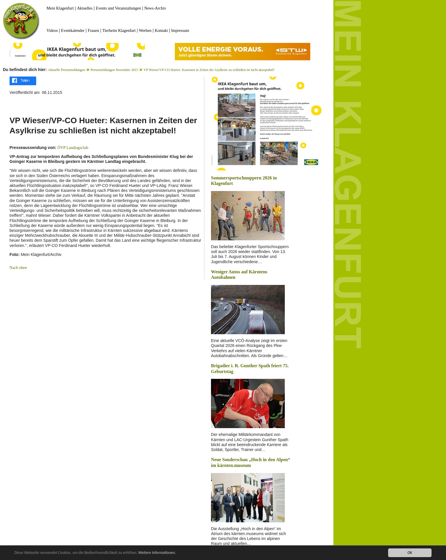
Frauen (93, 30)
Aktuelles (85, 8)
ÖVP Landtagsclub (73, 148)
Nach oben (18, 268)
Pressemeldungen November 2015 (114, 70)
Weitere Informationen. (157, 552)
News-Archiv (155, 8)
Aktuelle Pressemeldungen (66, 70)
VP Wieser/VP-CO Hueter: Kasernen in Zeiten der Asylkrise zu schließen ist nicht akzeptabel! (209, 70)
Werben (145, 30)
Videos (52, 30)
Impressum (180, 30)
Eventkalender (73, 30)
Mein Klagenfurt (60, 8)
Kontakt (161, 30)
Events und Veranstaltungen (118, 8)
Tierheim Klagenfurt (119, 30)
